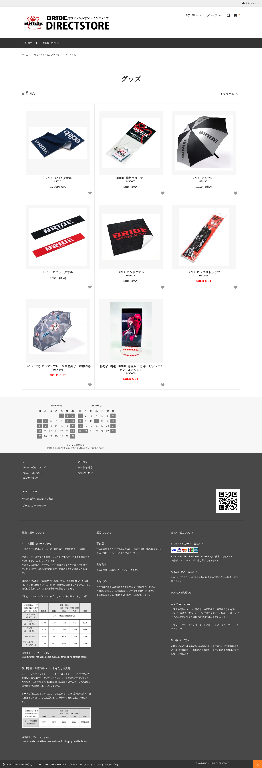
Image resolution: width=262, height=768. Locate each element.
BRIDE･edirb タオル (58, 177)
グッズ (72, 55)
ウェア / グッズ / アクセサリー (49, 55)
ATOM (32, 489)
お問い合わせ (51, 42)
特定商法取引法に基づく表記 (38, 495)
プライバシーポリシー (34, 500)
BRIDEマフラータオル (58, 271)
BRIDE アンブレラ (204, 177)
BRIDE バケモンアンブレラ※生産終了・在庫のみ (58, 365)
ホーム (25, 55)
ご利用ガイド (30, 42)
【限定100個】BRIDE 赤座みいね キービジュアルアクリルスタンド (130, 367)
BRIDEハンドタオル (131, 271)
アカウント (251, 3)
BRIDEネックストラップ (204, 271)
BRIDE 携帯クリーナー (131, 177)
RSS (24, 489)
